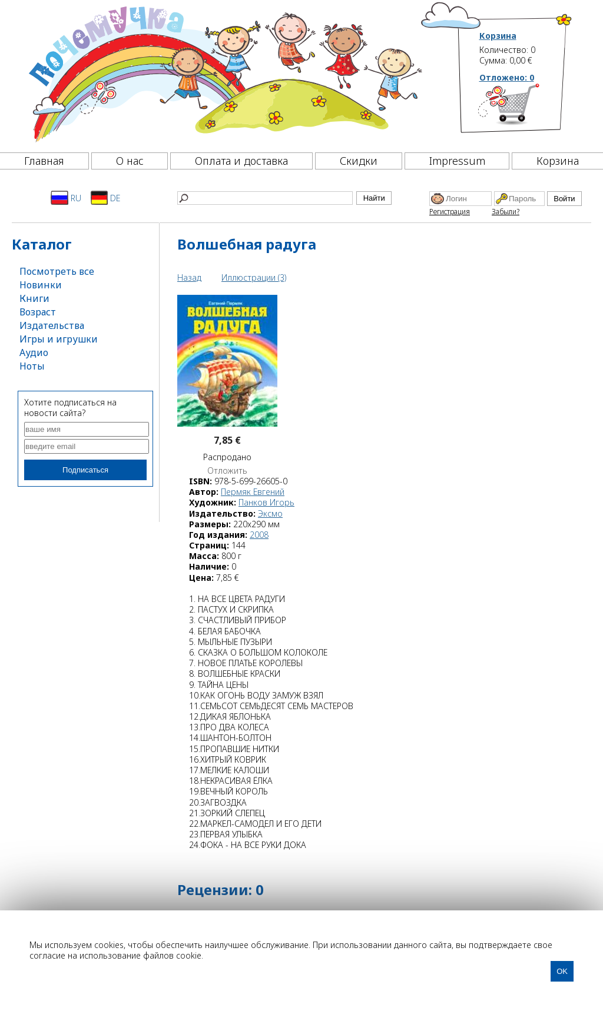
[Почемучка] (224, 73)
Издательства (51, 325)
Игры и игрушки (58, 338)
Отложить (227, 470)
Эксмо (270, 513)
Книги (34, 298)
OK (562, 971)
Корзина (497, 36)
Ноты (32, 366)
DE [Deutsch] (106, 198)
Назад (189, 277)
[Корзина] (526, 109)
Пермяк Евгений (252, 491)
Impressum (457, 161)
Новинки (40, 284)
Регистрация (449, 212)
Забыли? (505, 212)
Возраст (37, 311)
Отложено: (506, 77)
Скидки (358, 161)
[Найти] (265, 198)
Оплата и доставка (241, 161)
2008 (259, 534)
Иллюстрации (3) (253, 277)
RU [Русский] (66, 198)
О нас (130, 161)
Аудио (33, 352)
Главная (44, 161)
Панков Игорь (266, 502)
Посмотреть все (56, 271)
